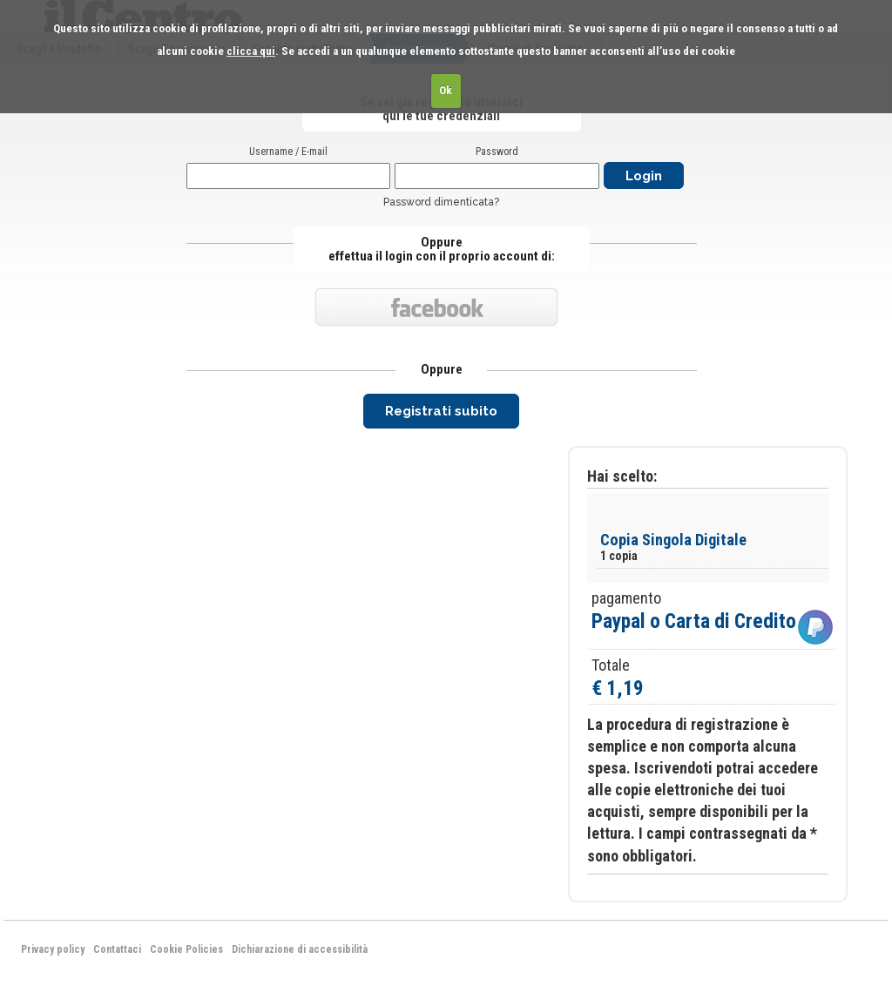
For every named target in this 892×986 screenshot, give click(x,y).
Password (497, 151)
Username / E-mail (288, 151)
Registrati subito (441, 411)
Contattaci (117, 949)
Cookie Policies (186, 949)
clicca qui (250, 50)
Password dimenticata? (441, 202)
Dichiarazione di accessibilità (300, 949)
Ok (445, 90)
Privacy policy (52, 949)
